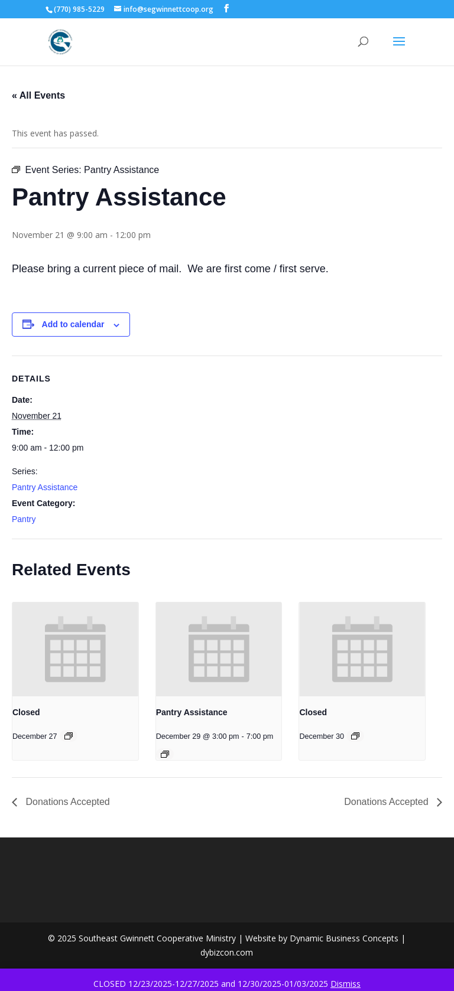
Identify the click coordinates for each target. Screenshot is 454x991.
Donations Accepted (66, 802)
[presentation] (75, 649)
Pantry (23, 519)
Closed (26, 712)
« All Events (38, 95)
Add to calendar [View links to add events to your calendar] (73, 324)
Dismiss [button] (345, 983)
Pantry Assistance (44, 487)
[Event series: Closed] (68, 735)
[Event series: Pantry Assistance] (165, 754)
